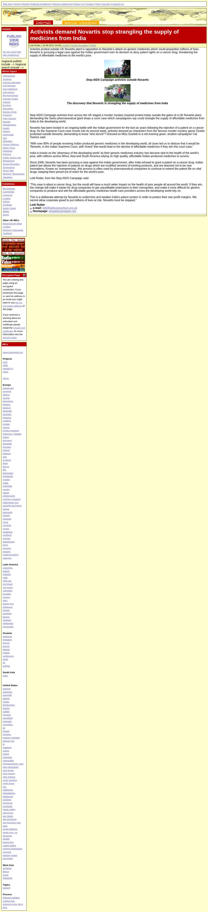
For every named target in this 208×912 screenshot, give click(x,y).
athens (6, 394)
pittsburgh (8, 796)
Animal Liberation (12, 82)
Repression (9, 160)
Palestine (7, 151)
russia (6, 528)
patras (6, 509)
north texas (8, 783)
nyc (4, 786)
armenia (7, 391)
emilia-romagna (11, 430)
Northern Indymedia (13, 230)
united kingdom (11, 554)
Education (8, 108)
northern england (11, 499)
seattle (6, 839)
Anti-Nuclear (9, 85)
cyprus (6, 427)
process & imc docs (13, 904)
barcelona (8, 401)
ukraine (6, 551)
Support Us (118, 4)
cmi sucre (8, 587)
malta (6, 483)
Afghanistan (9, 76)
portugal (7, 519)
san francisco (10, 819)
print (5, 362)
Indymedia (8, 134)
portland (7, 799)
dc (4, 728)
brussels (7, 414)
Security (106, 4)
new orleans (9, 777)
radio (5, 365)
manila (6, 652)
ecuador (7, 594)
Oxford (6, 201)
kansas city (8, 741)
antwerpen (8, 388)
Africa (6, 378)
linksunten (8, 473)
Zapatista (7, 177)
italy (5, 457)
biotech (6, 888)
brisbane (7, 639)
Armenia (7, 868)
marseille (7, 486)
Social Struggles (79, 45)
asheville (7, 695)
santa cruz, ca (10, 832)
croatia (6, 424)
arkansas (7, 692)
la (4, 744)
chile (5, 577)
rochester (8, 806)
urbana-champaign (12, 848)
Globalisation (9, 125)
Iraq (5, 138)
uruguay (7, 620)
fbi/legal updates (11, 897)
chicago (7, 714)
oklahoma (8, 790)
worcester (8, 858)
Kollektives (8, 184)
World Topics (9, 71)
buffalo (6, 711)
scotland (7, 535)
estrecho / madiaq (12, 434)
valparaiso (8, 623)
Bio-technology (10, 95)
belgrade (7, 411)
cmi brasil (8, 584)
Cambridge (8, 191)
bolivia (6, 571)
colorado (7, 721)
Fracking (7, 115)
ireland (6, 450)
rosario (6, 610)
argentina (8, 568)
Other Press (9, 148)
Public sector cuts (12, 157)
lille (4, 470)
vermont (7, 852)
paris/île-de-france (12, 505)
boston (6, 708)
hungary (7, 447)
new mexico (9, 773)
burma (6, 643)
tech (5, 907)
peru (5, 600)
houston (7, 734)
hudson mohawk (11, 737)
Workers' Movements (14, 174)
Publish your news (14, 40)
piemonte (7, 512)
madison (7, 747)
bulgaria (7, 417)
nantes (6, 489)
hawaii (6, 731)
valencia (7, 558)
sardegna (8, 532)
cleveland (8, 718)
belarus (6, 404)
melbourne (8, 656)
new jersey (8, 770)
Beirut (6, 871)
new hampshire (11, 767)
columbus (8, 724)
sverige (6, 538)
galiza (6, 437)
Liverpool (7, 195)
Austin (6, 702)
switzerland (9, 541)
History (6, 131)
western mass (10, 855)
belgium (7, 408)
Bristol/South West (12, 223)
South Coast (9, 208)
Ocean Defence (11, 144)
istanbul (7, 453)
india (5, 675)
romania (7, 525)
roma (5, 522)
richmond (7, 803)
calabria (7, 420)
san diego (8, 816)
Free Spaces (9, 118)
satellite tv (8, 368)
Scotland (7, 233)
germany (7, 440)
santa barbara (10, 829)
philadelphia (9, 793)
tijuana (6, 617)
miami (6, 754)
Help (97, 4)
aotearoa (7, 636)
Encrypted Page (11, 275)
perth (5, 659)
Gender (6, 121)
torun (5, 545)
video (5, 371)
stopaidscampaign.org (62, 211)
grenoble (7, 443)
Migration (7, 141)
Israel (6, 875)
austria (6, 398)
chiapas (7, 574)
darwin (6, 646)
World (93, 45)
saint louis (8, 813)
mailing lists (9, 901)
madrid (6, 479)
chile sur (7, 581)
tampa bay (8, 842)
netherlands (9, 496)
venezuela (8, 626)
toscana (7, 548)
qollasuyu (8, 607)
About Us (78, 4)
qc (4, 662)
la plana (7, 460)
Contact (89, 4)
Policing (7, 154)
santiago (7, 613)
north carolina (10, 780)
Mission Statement (62, 4)
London (6, 198)
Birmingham (9, 188)
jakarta (6, 649)
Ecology (7, 105)
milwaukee (8, 760)
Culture (6, 102)
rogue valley (9, 809)
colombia (7, 590)
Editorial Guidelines (41, 4)
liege (5, 463)
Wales (6, 211)
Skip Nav (7, 4)
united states (9, 845)
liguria (6, 466)
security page (10, 337)
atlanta (6, 698)
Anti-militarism (10, 89)
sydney (6, 666)
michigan (7, 757)
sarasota (7, 835)
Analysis (7, 79)
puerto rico (8, 603)
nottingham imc (11, 502)
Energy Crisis (10, 112)
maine (6, 751)
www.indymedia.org (13, 352)
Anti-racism (9, 92)
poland (6, 515)
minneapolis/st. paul (13, 763)
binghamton (9, 705)
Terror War (8, 170)
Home (17, 4)
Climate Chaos (10, 99)
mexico (6, 597)
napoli (6, 492)
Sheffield (7, 205)
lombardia (8, 476)
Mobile (25, 4)
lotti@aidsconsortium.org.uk (60, 207)
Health (65, 45)
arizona (6, 688)
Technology (9, 167)
